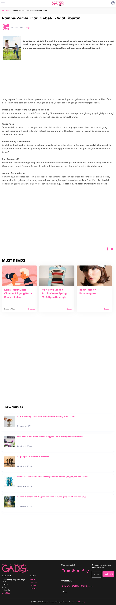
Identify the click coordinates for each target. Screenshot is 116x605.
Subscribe (109, 573)
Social (8, 11)
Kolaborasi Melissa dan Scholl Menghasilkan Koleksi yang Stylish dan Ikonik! (52, 476)
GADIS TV (75, 586)
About (32, 580)
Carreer (33, 585)
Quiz (64, 586)
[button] (112, 249)
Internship (34, 588)
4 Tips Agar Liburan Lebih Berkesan (33, 456)
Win (68, 586)
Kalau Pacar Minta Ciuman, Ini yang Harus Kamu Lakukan (18, 293)
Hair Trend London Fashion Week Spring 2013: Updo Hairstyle (54, 293)
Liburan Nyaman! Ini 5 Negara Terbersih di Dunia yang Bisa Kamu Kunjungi (51, 497)
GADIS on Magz (86, 586)
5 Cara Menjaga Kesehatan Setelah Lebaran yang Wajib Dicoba (46, 416)
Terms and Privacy (78, 602)
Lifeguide (29, 28)
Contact (33, 583)
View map (6, 593)
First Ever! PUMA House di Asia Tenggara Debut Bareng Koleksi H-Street (50, 436)
